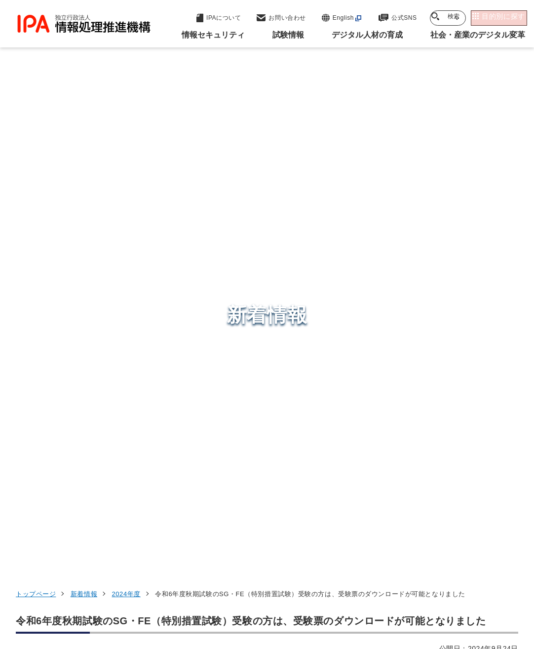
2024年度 (126, 124)
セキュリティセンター (276, 423)
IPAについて (407, 521)
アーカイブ (336, 604)
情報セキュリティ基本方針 (396, 587)
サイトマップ (276, 604)
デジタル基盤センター (276, 501)
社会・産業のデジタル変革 (437, 497)
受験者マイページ (51, 247)
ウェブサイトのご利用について (91, 587)
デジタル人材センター (276, 519)
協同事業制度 (212, 604)
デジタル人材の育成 (423, 473)
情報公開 (474, 587)
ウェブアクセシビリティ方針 (286, 587)
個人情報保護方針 (190, 587)
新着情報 (84, 124)
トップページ (36, 124)
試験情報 (400, 448)
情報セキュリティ (418, 424)
